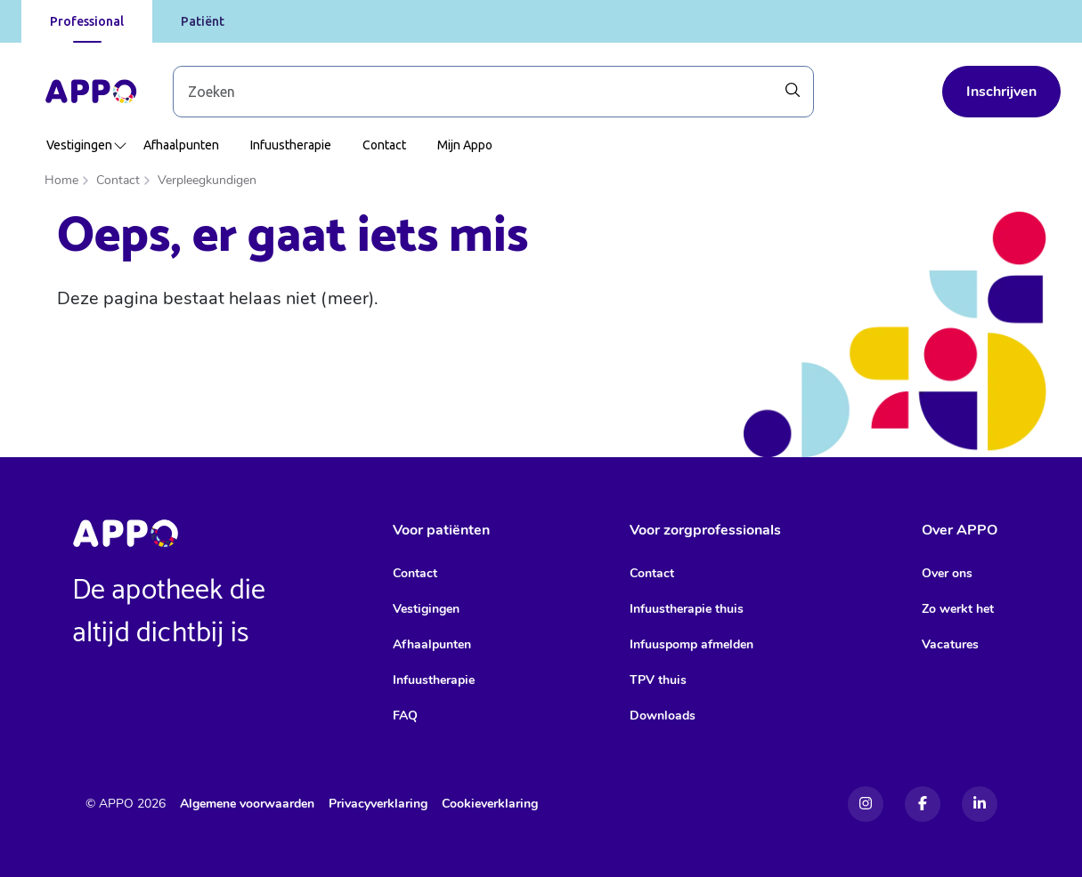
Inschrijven (1001, 91)
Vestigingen (87, 145)
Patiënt (202, 21)
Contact (384, 145)
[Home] (91, 91)
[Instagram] (865, 804)
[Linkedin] (979, 804)
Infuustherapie (290, 145)
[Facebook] (922, 804)
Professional (87, 21)
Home (61, 180)
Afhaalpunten (181, 145)
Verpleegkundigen (207, 180)
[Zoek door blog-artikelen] (493, 91)
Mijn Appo (464, 145)
